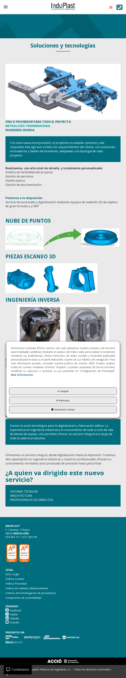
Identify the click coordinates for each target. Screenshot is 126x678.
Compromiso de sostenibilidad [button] (23, 597)
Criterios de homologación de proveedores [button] (30, 593)
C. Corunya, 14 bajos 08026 (17, 531)
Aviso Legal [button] (12, 574)
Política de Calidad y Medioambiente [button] (26, 588)
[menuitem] (112, 7)
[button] (63, 6)
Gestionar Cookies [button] (63, 409)
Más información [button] (22, 374)
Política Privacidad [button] (16, 583)
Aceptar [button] (63, 391)
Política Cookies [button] (14, 579)
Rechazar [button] (63, 400)
